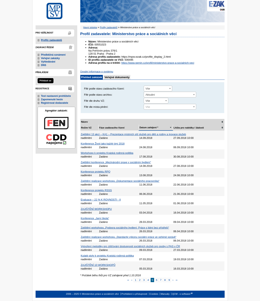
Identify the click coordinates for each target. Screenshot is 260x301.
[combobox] (158, 88)
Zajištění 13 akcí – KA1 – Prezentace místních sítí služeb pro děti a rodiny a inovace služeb (133, 134)
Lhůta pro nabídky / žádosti (189, 127)
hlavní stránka (90, 27)
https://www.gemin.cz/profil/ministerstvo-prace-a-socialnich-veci (157, 62)
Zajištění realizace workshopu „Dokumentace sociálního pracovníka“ (120, 180)
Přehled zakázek (91, 77)
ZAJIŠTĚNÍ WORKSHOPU (96, 208)
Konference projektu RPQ (95, 171)
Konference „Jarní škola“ (95, 218)
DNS (43, 65)
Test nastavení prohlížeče (56, 96)
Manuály (165, 294)
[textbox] (170, 107)
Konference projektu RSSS (96, 190)
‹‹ (128, 280)
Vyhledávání (48, 61)
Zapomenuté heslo (52, 99)
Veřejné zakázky (50, 58)
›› (176, 280)
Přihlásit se (45, 80)
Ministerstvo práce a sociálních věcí (56, 10)
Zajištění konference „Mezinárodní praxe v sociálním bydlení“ (116, 162)
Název (84, 122)
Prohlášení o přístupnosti (134, 294)
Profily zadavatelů (51, 40)
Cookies (154, 294)
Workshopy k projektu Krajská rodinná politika (107, 152)
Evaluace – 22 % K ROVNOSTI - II (101, 199)
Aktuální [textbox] (150, 94)
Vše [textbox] (148, 88)
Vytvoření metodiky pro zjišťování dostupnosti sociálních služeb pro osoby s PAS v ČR (130, 246)
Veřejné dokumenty (116, 77)
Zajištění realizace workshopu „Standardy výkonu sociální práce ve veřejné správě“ (128, 236)
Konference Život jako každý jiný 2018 (103, 143)
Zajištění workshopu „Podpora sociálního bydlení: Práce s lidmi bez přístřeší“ (125, 227)
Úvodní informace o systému (96, 71)
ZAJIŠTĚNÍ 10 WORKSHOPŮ (98, 264)
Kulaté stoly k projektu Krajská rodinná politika (107, 255)
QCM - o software (181, 294)
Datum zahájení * (148, 127)
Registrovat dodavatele (54, 102)
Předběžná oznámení (53, 54)
